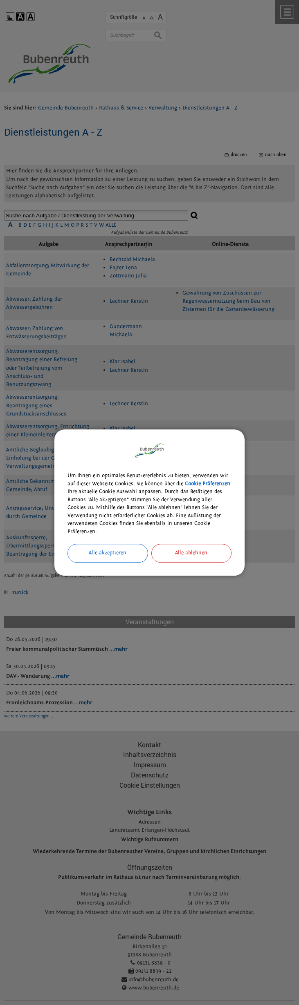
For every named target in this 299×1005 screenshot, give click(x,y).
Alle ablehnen (191, 553)
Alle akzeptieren (107, 553)
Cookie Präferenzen (207, 484)
